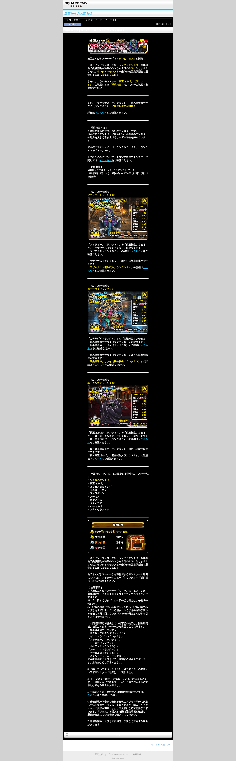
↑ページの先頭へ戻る (160, 745)
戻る (118, 734)
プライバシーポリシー (118, 754)
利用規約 (137, 754)
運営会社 (99, 754)
